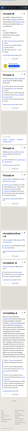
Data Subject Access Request (19, 416)
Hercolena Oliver (15, 251)
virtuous (12, 189)
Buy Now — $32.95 (14, 66)
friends (13, 152)
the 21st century (11, 181)
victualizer (12, 139)
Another (5, 179)
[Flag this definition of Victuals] (24, 74)
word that (13, 88)
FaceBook (18, 160)
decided (20, 79)
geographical (18, 325)
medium (10, 240)
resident (19, 272)
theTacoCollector (12, 104)
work (19, 267)
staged (19, 240)
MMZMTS (11, 391)
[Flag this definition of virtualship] (24, 312)
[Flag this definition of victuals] (24, 13)
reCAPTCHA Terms (19, 420)
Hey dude (10, 41)
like (10, 246)
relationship (6, 319)
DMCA (2, 417)
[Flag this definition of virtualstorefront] (24, 233)
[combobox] (12, 7)
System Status (18, 414)
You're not (12, 360)
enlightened (7, 191)
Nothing (6, 246)
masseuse (15, 274)
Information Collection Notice (20, 411)
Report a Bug (4, 421)
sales (5, 248)
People (23, 179)
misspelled (13, 20)
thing (11, 267)
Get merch (15, 59)
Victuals (4, 104)
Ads (2, 410)
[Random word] (19, 8)
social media (13, 323)
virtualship (20, 139)
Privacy (2, 414)
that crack (17, 95)
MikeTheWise (11, 55)
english (5, 81)
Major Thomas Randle (12, 198)
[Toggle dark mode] (23, 7)
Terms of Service (5, 416)
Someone (5, 267)
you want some (8, 97)
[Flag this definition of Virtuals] (24, 147)
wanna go (15, 41)
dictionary (18, 22)
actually (12, 45)
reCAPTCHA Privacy (19, 419)
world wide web (7, 242)
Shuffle (14, 401)
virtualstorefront (7, 142)
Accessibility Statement (6, 419)
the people (12, 79)
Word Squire (11, 280)
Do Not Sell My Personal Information (20, 423)
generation (10, 185)
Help (2, 412)
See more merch (12, 68)
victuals (4, 55)
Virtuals (4, 165)
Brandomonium (11, 165)
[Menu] (25, 7)
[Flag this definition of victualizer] (24, 262)
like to (8, 276)
